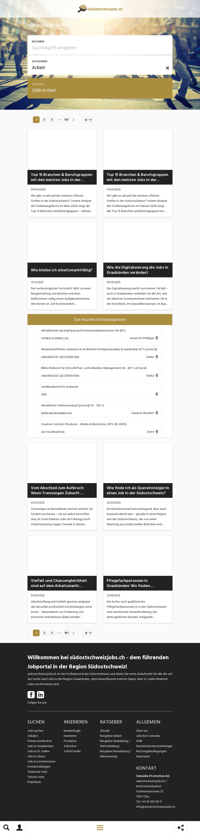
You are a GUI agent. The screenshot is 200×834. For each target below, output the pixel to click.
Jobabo (33, 735)
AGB (139, 740)
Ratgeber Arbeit (111, 735)
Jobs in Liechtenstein (41, 761)
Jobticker (70, 746)
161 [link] (66, 119)
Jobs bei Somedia (148, 735)
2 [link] (44, 119)
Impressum (143, 756)
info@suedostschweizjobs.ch (155, 806)
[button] (167, 68)
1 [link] (36, 119)
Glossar (105, 730)
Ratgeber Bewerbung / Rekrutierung (115, 754)
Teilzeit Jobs (36, 776)
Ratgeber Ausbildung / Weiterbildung (115, 743)
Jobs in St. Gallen (39, 751)
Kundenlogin (72, 730)
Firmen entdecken (40, 740)
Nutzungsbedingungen (151, 751)
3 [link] (52, 119)
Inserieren (70, 735)
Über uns (142, 730)
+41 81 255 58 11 (151, 801)
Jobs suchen (35, 730)
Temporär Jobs (37, 771)
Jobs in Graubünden (40, 746)
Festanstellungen (39, 766)
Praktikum (34, 782)
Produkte (70, 740)
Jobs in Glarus (36, 756)
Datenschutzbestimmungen (154, 746)
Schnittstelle (72, 751)
